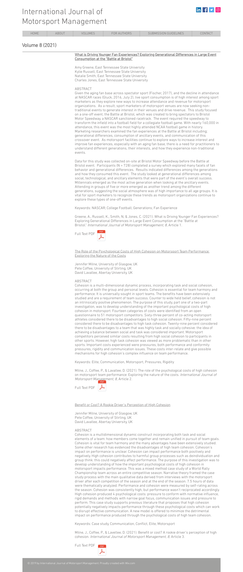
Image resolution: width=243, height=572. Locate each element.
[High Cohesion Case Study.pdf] (102, 551)
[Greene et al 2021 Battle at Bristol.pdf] (101, 236)
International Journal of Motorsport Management (64, 17)
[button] (88, 34)
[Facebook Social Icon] (205, 9)
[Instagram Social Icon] (218, 9)
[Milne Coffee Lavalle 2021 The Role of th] (102, 386)
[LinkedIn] (198, 9)
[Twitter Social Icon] (211, 9)
